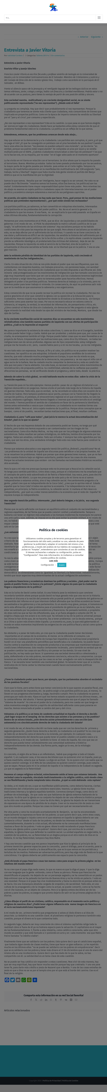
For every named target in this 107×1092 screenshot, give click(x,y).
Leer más (53, 560)
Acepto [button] (62, 565)
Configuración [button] (47, 565)
